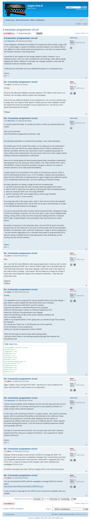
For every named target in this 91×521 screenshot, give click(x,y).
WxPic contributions (37, 20)
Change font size (85, 19)
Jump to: (48, 509)
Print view (81, 19)
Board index (10, 20)
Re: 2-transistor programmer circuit (20, 82)
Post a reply (9, 33)
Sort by (52, 499)
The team (55, 514)
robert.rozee (11, 41)
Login (85, 24)
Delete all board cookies (66, 514)
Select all (13, 344)
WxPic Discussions (22, 20)
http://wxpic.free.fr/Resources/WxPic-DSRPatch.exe (23, 486)
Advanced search (81, 9)
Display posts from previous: (29, 499)
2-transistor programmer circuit (21, 29)
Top (86, 78)
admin (9, 84)
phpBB (37, 518)
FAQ (79, 24)
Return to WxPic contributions (13, 508)
